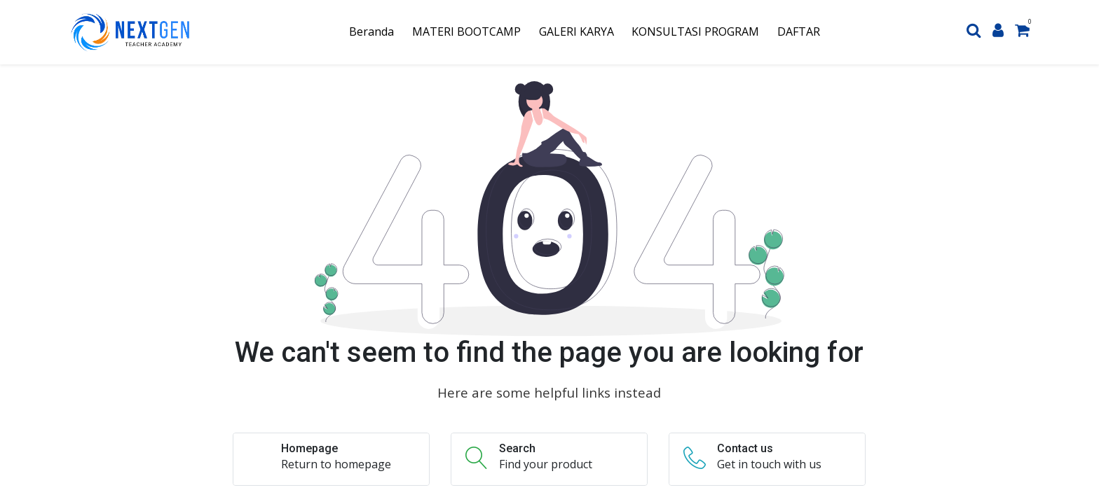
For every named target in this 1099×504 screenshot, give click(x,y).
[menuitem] (372, 32)
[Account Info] (998, 31)
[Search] (974, 31)
